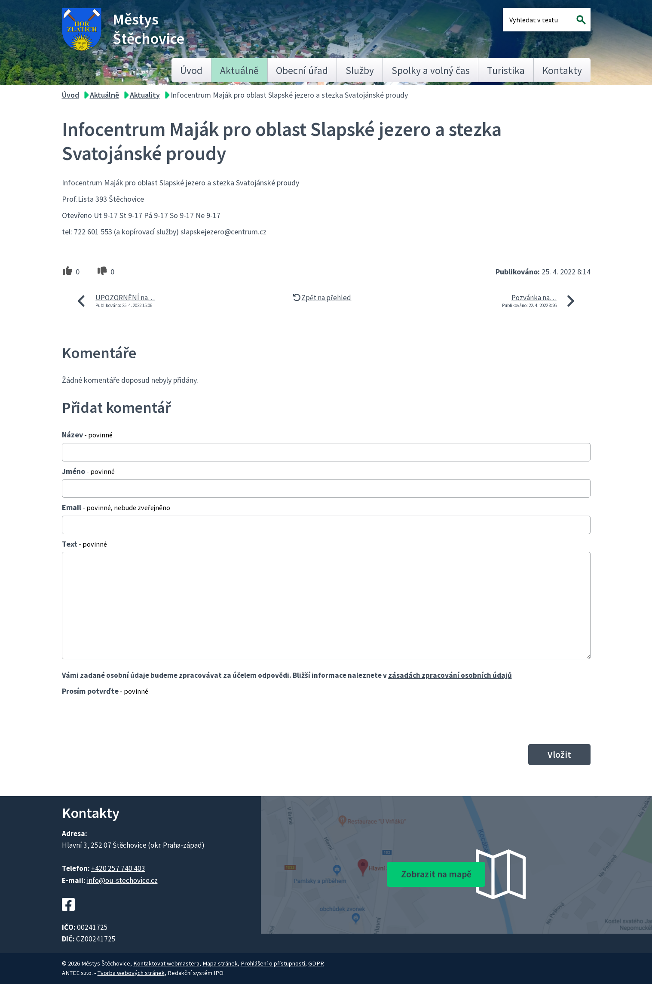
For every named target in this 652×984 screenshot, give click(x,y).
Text (84, 544)
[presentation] (127, 719)
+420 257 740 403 (118, 868)
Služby (360, 70)
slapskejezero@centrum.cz (223, 232)
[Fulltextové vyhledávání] (537, 19)
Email (116, 507)
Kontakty (562, 70)
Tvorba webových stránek (131, 973)
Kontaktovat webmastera (166, 963)
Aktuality (145, 95)
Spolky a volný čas (431, 70)
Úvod (191, 70)
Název (87, 435)
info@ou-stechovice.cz (122, 880)
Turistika (506, 70)
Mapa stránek (220, 963)
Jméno (88, 471)
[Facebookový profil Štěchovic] (68, 915)
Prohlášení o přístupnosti (273, 963)
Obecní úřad (302, 70)
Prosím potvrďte (105, 691)
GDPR (316, 963)
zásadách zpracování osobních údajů (450, 675)
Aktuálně (239, 70)
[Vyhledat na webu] (581, 19)
